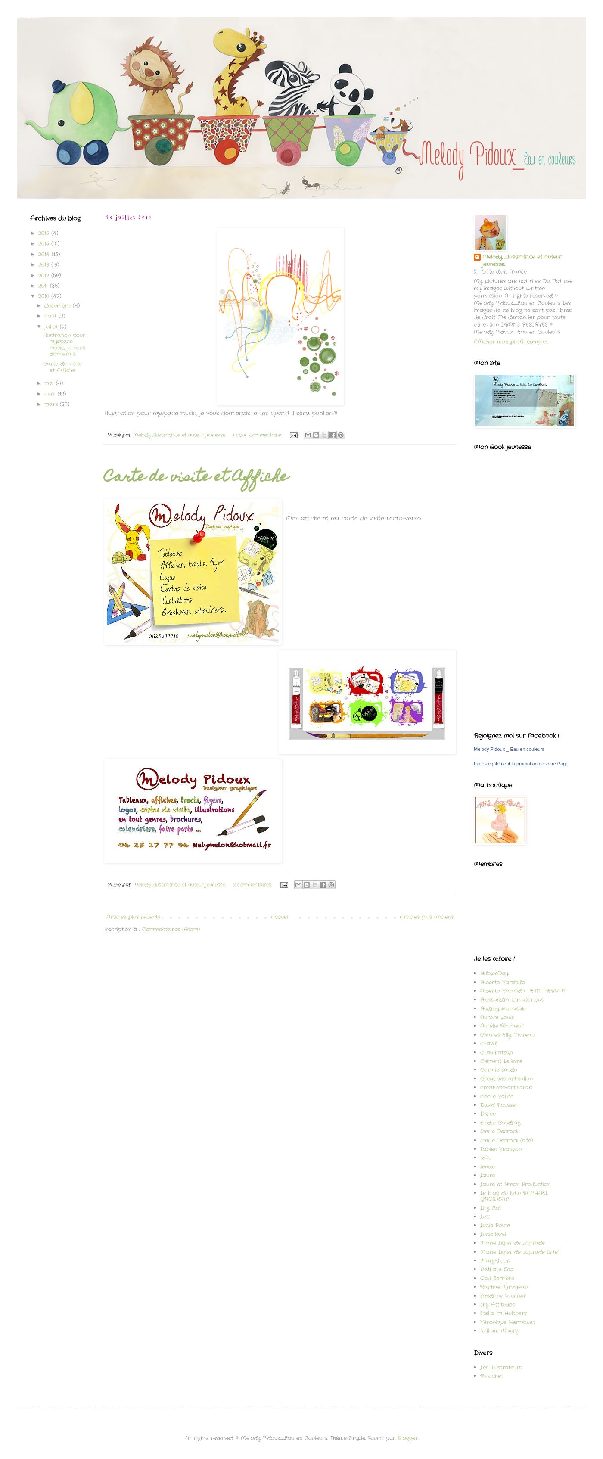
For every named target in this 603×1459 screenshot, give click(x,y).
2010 (44, 296)
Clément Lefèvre (501, 1061)
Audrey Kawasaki (502, 1008)
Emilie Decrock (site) (506, 1140)
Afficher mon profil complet (511, 341)
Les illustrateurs (501, 1367)
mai (50, 383)
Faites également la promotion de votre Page (521, 763)
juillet (52, 326)
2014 (45, 254)
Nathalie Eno (496, 1269)
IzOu (485, 1157)
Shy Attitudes (497, 1304)
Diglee (488, 1113)
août (51, 316)
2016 (44, 233)
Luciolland (493, 1234)
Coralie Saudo (498, 1069)
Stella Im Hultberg (503, 1313)
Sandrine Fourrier (503, 1296)
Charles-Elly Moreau (507, 1035)
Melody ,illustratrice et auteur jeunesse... (522, 261)
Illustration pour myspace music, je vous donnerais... (64, 345)
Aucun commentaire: (258, 435)
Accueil (280, 917)
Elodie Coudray (500, 1122)
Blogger (408, 1438)
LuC (485, 1216)
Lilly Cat (490, 1208)
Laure (487, 1175)
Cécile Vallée (496, 1096)
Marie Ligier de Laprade (512, 1243)
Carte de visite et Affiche (196, 478)
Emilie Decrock (499, 1131)
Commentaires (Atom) (171, 929)
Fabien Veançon (501, 1149)
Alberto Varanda (502, 982)
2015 (44, 243)
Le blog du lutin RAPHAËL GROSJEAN (514, 1196)
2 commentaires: (253, 884)
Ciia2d (488, 1043)
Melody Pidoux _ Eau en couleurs (509, 749)
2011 (44, 285)
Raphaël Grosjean (504, 1287)
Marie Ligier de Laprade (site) (519, 1252)
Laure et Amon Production (515, 1184)
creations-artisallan (506, 1087)
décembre (58, 305)
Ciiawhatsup (496, 1052)
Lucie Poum (495, 1225)
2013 (44, 264)
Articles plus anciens (427, 917)
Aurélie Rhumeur (502, 1026)
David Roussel (498, 1105)
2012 (44, 275)
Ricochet (491, 1376)
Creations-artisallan (506, 1079)
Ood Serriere (497, 1278)
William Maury (499, 1331)
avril (51, 394)
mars (52, 404)
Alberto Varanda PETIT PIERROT (523, 991)
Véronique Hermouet (507, 1322)
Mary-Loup (495, 1260)
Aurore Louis (497, 1017)
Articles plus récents (133, 917)
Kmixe (487, 1166)
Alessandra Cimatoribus (512, 999)
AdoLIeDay (494, 973)
